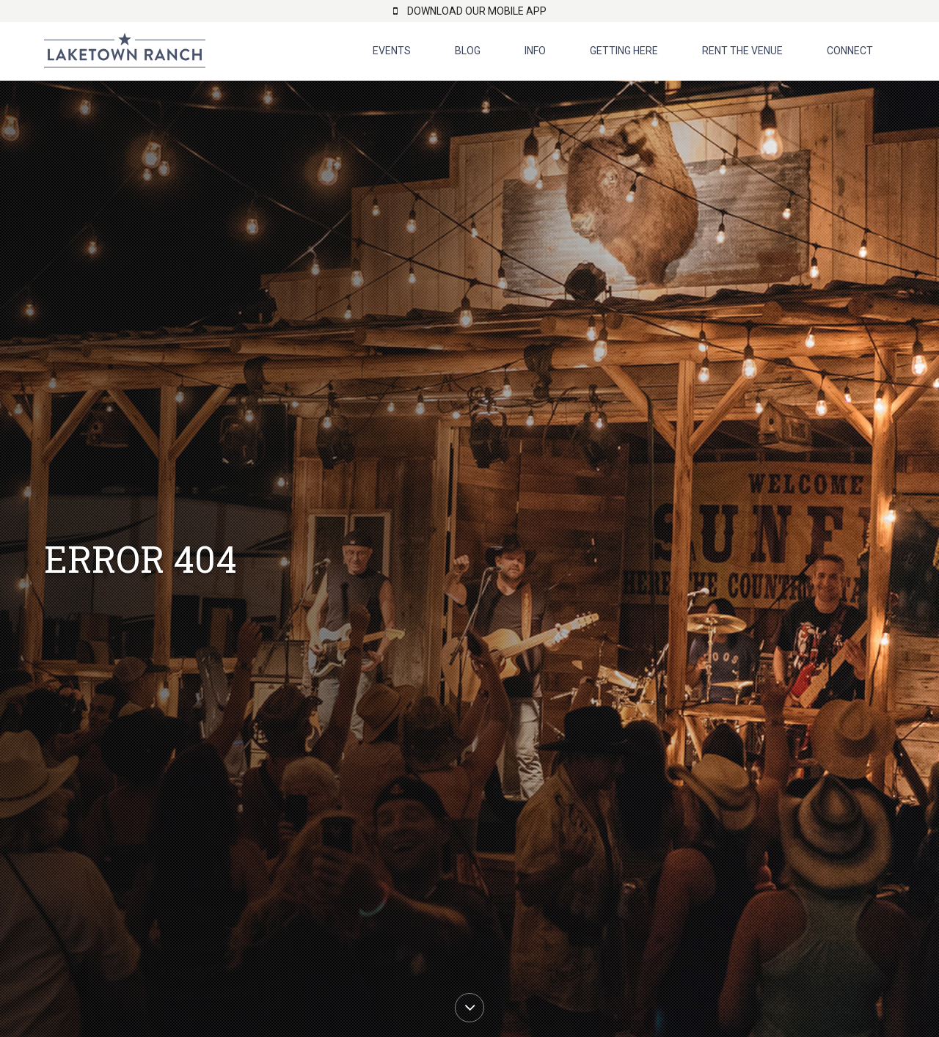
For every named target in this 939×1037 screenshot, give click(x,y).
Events (392, 50)
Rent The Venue (742, 50)
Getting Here (624, 50)
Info (535, 50)
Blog (468, 50)
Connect (850, 50)
